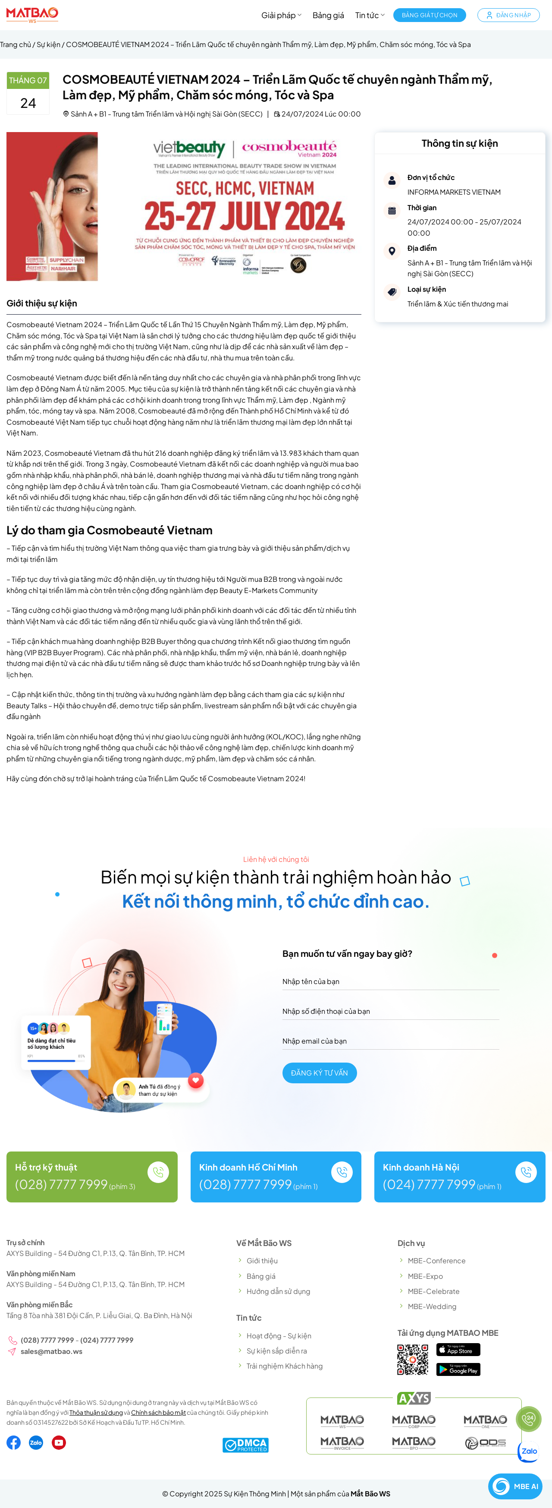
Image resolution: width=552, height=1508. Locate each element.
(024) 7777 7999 (429, 1184)
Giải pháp (281, 15)
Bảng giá (328, 15)
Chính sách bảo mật (158, 1412)
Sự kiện (48, 44)
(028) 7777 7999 (61, 1184)
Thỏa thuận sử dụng (96, 1412)
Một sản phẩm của (340, 1493)
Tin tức (370, 15)
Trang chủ (15, 44)
